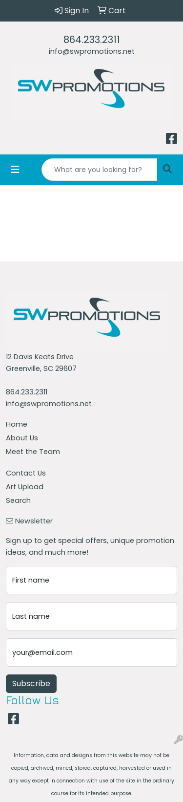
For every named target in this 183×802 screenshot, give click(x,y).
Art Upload (24, 487)
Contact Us (26, 473)
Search (18, 500)
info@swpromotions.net (92, 51)
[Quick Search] (99, 169)
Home (16, 424)
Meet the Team (33, 451)
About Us (22, 438)
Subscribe (31, 683)
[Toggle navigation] (15, 169)
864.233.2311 (91, 39)
